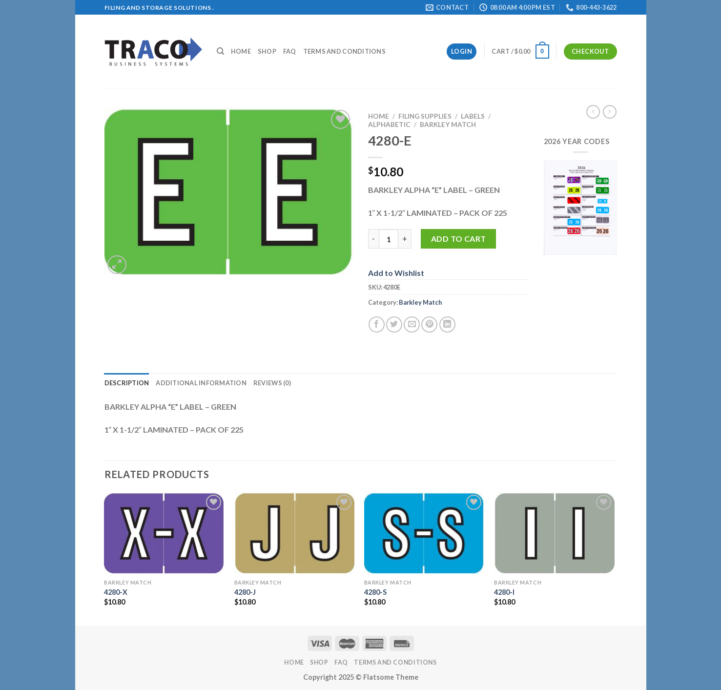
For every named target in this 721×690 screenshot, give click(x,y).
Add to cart (458, 238)
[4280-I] (554, 533)
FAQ (289, 51)
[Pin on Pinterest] (429, 324)
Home (241, 51)
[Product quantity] (388, 239)
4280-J (245, 592)
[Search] (220, 51)
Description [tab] (126, 383)
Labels (473, 116)
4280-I (504, 592)
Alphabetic (389, 124)
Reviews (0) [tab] (272, 383)
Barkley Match (448, 124)
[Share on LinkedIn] (447, 324)
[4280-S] (424, 533)
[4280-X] (164, 533)
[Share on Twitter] (394, 324)
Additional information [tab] (201, 383)
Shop (267, 51)
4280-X (115, 592)
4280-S (375, 592)
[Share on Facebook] (377, 324)
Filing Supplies (425, 116)
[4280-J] (294, 533)
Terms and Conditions (344, 51)
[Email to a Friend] (412, 324)
